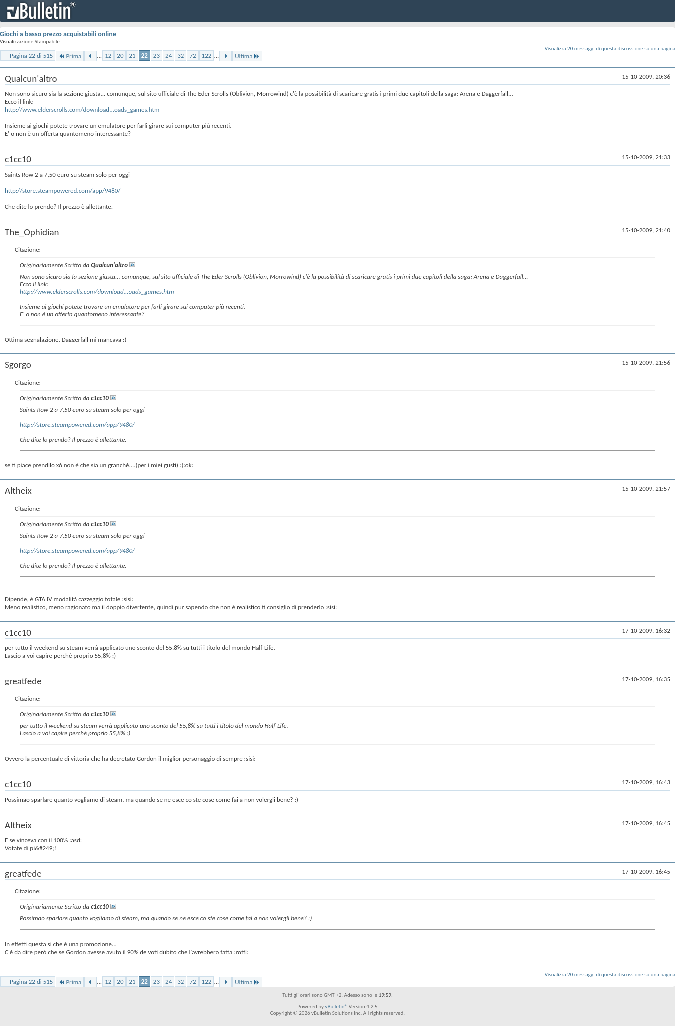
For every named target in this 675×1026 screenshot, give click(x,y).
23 (156, 55)
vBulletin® (336, 1006)
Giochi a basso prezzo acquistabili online (58, 34)
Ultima (247, 56)
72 (192, 55)
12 (108, 55)
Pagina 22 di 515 (31, 55)
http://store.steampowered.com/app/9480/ (62, 190)
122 (207, 55)
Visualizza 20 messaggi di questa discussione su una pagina (610, 48)
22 (144, 55)
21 (132, 55)
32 (180, 55)
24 (168, 55)
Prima (69, 56)
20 (120, 55)
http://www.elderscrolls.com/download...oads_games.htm (82, 109)
